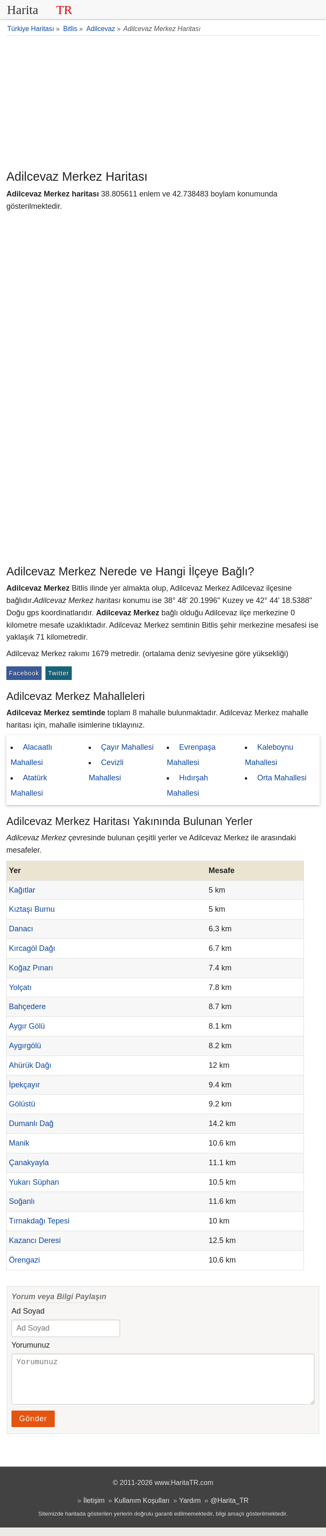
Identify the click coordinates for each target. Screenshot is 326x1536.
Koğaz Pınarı (31, 968)
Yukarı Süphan (34, 1182)
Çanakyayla (29, 1162)
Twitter (58, 673)
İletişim (93, 1509)
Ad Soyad (28, 1311)
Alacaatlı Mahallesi (31, 755)
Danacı (21, 928)
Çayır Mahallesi (127, 747)
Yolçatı (20, 987)
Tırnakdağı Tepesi (39, 1221)
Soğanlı (22, 1201)
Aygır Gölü (27, 1026)
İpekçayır (24, 1085)
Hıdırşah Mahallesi (187, 785)
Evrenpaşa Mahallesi (191, 755)
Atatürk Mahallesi (29, 785)
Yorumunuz (30, 1345)
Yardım (190, 1509)
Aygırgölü (25, 1045)
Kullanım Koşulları (141, 1509)
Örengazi (24, 1260)
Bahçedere (27, 1006)
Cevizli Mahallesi (106, 770)
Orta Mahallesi (281, 778)
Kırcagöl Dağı (32, 948)
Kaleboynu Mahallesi (269, 755)
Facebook (24, 673)
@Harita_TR (230, 1509)
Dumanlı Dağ (31, 1123)
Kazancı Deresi (35, 1240)
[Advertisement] (163, 101)
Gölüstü (22, 1104)
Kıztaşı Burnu (32, 909)
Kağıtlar (22, 890)
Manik (19, 1143)
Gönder (33, 1427)
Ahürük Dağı (30, 1065)
